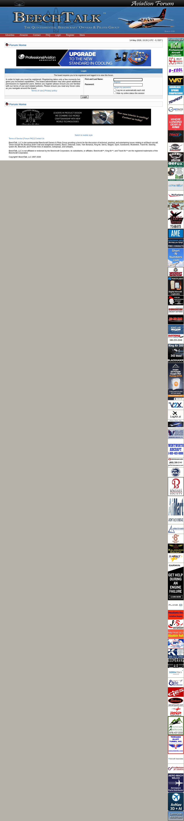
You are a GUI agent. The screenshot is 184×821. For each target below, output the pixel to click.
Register (70, 35)
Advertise (9, 35)
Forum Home (17, 45)
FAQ (48, 35)
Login (58, 35)
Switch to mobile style (84, 135)
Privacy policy (51, 90)
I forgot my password (122, 87)
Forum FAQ (29, 139)
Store (82, 35)
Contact (37, 35)
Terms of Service (15, 139)
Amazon (24, 35)
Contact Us (39, 139)
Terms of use (37, 90)
